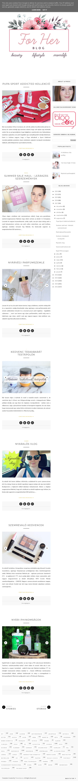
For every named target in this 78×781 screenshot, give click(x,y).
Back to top (70, 778)
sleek (40, 765)
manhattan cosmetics (31, 754)
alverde (22, 734)
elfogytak (36, 744)
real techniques (30, 761)
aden (11, 734)
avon (24, 737)
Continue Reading (26, 148)
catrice (34, 741)
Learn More (36, 10)
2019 (56, 197)
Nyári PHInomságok (26, 619)
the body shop (21, 768)
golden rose (42, 747)
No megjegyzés (26, 246)
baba (34, 737)
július (58, 254)
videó (26, 441)
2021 (56, 191)
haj (67, 747)
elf (25, 744)
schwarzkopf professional (11, 765)
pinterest (67, 758)
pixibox (15, 761)
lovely (14, 754)
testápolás (5, 768)
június (58, 257)
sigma (29, 765)
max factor (66, 754)
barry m (45, 737)
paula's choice (52, 758)
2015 (56, 278)
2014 (56, 281)
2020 (56, 194)
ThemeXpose (19, 778)
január (58, 272)
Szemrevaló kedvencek (26, 525)
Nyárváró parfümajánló (68, 173)
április (58, 263)
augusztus (59, 218)
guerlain (57, 747)
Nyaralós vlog (26, 444)
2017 (56, 203)
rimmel (45, 761)
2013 (56, 284)
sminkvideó (63, 765)
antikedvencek (36, 734)
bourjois (22, 741)
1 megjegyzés (26, 159)
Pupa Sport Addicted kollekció (26, 84)
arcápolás (52, 734)
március (58, 266)
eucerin (4, 747)
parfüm (38, 758)
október (58, 212)
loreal (3, 754)
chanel (46, 741)
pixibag (3, 761)
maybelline (5, 758)
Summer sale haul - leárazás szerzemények (26, 177)
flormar (16, 747)
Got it (45, 10)
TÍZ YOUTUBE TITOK (68, 163)
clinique (4, 744)
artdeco (66, 734)
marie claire (51, 754)
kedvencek (29, 751)
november (59, 209)
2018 (56, 200)
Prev (5, 106)
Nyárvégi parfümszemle (26, 262)
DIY (2, 734)
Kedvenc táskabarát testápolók (26, 353)
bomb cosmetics (7, 741)
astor (3, 737)
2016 (56, 275)
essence (49, 744)
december (59, 206)
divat (16, 744)
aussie (14, 737)
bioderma (67, 737)
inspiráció (15, 751)
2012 (56, 287)
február (58, 269)
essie (60, 744)
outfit (26, 758)
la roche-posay (59, 751)
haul (26, 172)
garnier (29, 747)
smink (50, 765)
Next (46, 106)
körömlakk (43, 751)
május (58, 260)
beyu (56, 737)
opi (17, 758)
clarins (58, 741)
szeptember (60, 215)
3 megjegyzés (26, 427)
